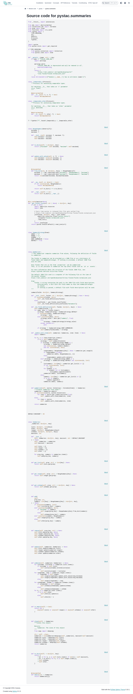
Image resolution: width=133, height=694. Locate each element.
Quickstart (48, 3)
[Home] (25, 9)
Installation (39, 3)
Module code (32, 8)
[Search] (110, 3)
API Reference (65, 3)
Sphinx (15, 691)
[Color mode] (121, 3)
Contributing (83, 3)
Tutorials (74, 3)
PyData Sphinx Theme (117, 689)
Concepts (56, 3)
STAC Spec (92, 3)
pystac (41, 8)
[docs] (106, 127)
